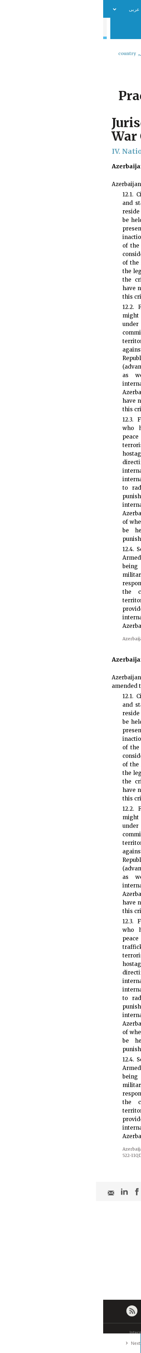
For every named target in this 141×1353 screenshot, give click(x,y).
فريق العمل (61, 9)
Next (28, 1343)
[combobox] (129, 72)
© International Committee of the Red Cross (70, 1333)
